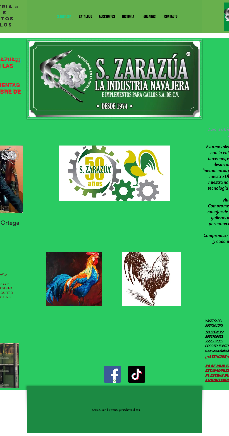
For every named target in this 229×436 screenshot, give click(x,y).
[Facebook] (112, 374)
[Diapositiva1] (114, 381)
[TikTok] (136, 374)
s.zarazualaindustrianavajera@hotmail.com (116, 409)
